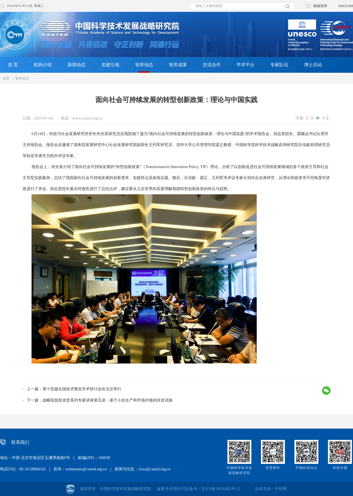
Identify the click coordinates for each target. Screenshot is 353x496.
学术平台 (245, 64)
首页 (6, 78)
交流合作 (212, 64)
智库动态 (144, 64)
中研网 (281, 489)
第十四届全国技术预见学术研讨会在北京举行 (82, 389)
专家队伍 (279, 64)
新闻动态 (77, 64)
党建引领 (110, 64)
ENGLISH (346, 6)
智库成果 (178, 64)
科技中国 (340, 468)
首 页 (13, 64)
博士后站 (313, 64)
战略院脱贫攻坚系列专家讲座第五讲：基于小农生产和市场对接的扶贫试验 (108, 400)
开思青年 (272, 468)
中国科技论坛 (307, 468)
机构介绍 (43, 64)
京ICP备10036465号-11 (220, 489)
